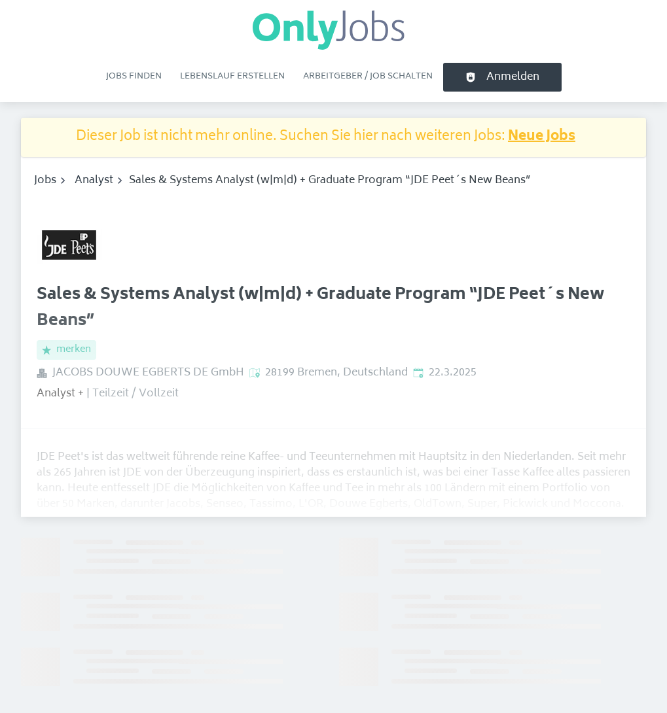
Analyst (94, 180)
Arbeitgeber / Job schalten (368, 76)
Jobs (45, 180)
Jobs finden (134, 76)
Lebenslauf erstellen (232, 76)
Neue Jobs (541, 137)
